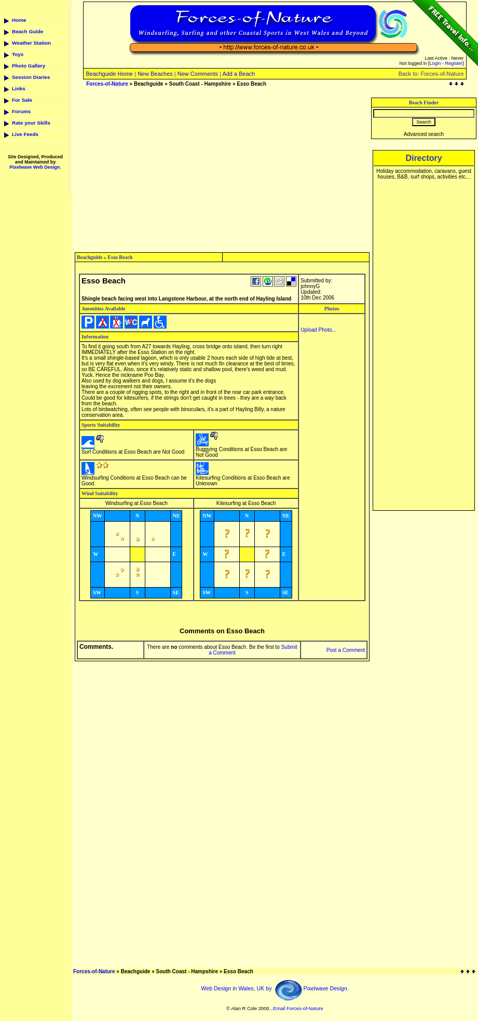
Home (19, 20)
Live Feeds (25, 134)
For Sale (22, 100)
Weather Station (31, 43)
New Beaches (155, 74)
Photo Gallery (28, 66)
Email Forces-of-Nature (298, 1008)
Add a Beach (238, 74)
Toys (17, 54)
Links (18, 88)
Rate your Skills (31, 123)
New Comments (197, 74)
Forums (21, 111)
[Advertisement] (222, 170)
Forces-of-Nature (107, 84)
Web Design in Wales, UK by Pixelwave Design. (274, 988)
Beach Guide (27, 31)
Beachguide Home (109, 74)
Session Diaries (31, 77)
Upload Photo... (318, 330)
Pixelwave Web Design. (35, 167)
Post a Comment (345, 650)
